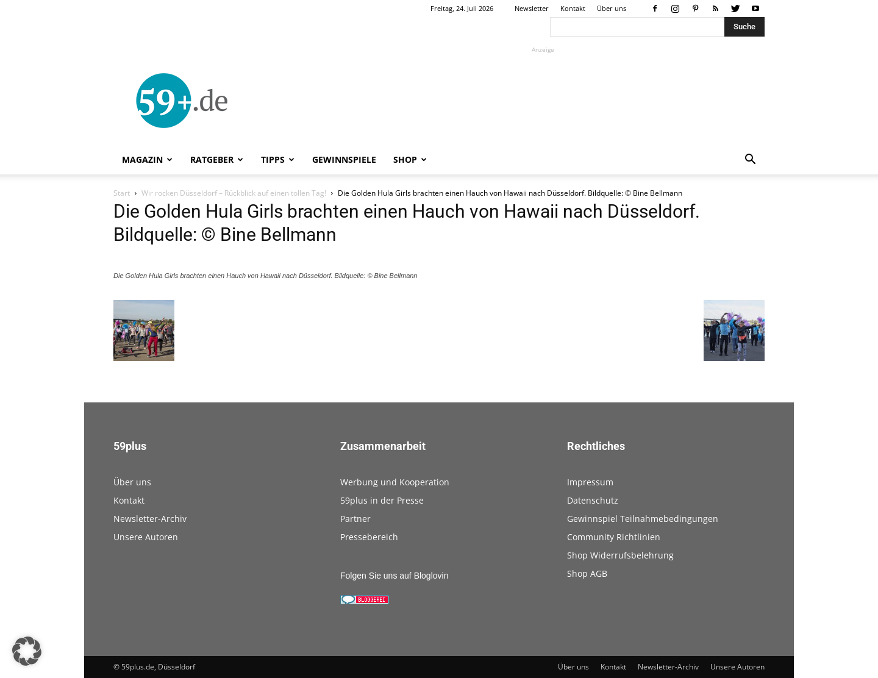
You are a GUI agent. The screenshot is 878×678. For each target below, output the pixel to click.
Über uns (611, 8)
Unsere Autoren (145, 537)
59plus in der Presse (382, 500)
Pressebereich (369, 537)
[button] (750, 160)
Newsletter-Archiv (150, 518)
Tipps (277, 159)
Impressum (590, 482)
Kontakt (572, 8)
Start (121, 193)
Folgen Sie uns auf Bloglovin (394, 575)
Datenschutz (592, 500)
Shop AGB (587, 573)
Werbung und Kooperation (394, 482)
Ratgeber (216, 159)
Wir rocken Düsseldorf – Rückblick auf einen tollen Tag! (233, 193)
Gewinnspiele (344, 159)
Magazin (147, 159)
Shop (410, 159)
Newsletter (532, 8)
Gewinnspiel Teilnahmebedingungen (642, 518)
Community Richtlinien (613, 537)
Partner (355, 518)
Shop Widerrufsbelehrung (620, 555)
